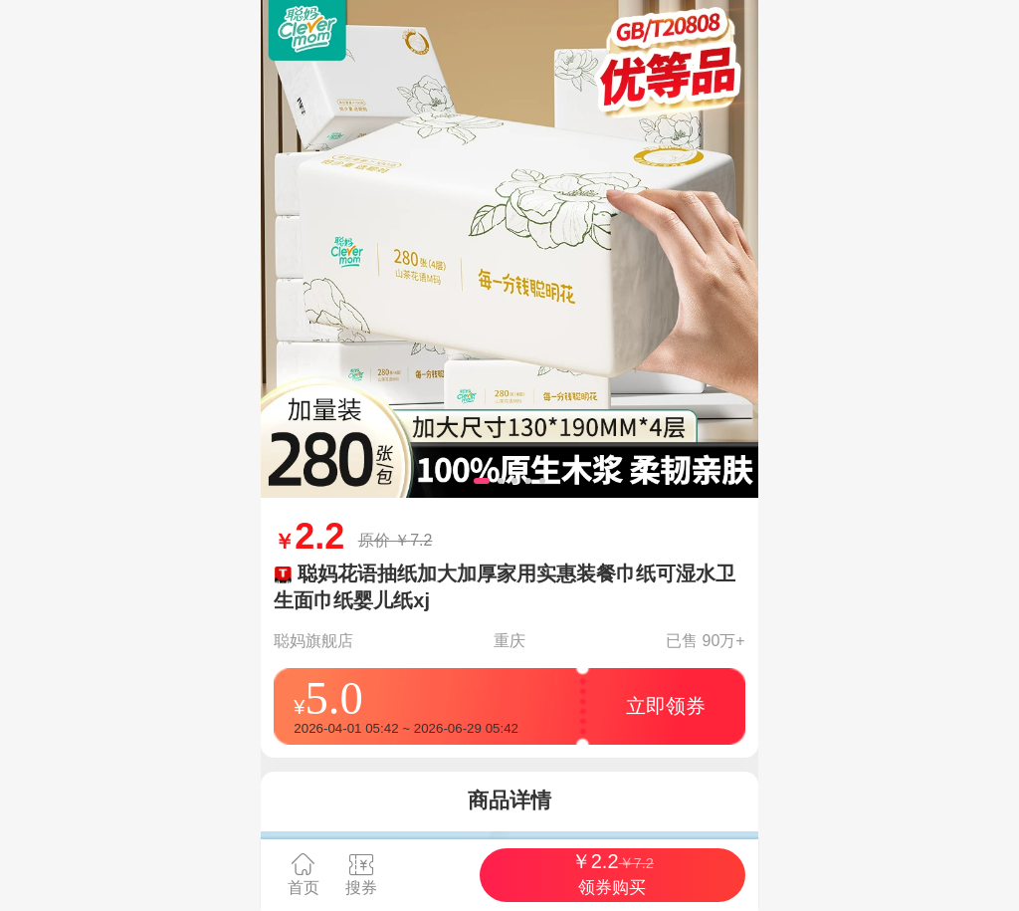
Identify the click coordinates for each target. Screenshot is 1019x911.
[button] (482, 481)
